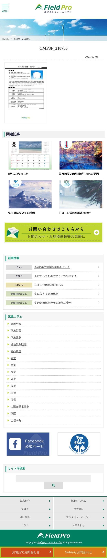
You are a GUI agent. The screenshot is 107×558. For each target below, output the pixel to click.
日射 (13, 392)
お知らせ (18, 285)
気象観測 (16, 337)
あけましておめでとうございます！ (55, 275)
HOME (5, 38)
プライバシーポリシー (78, 517)
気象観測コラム (19, 294)
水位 (13, 372)
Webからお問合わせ (78, 552)
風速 (13, 358)
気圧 (13, 413)
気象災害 (16, 330)
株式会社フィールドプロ (50, 542)
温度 (13, 379)
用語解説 (78, 508)
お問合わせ (78, 525)
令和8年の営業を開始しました (52, 267)
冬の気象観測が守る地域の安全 (53, 302)
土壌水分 (16, 420)
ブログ (18, 267)
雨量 (13, 365)
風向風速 (16, 351)
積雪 (13, 399)
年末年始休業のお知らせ (49, 284)
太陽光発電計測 (20, 406)
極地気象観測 (18, 344)
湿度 (13, 385)
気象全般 (16, 323)
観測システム (78, 500)
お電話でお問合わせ (26, 552)
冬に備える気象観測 (46, 293)
